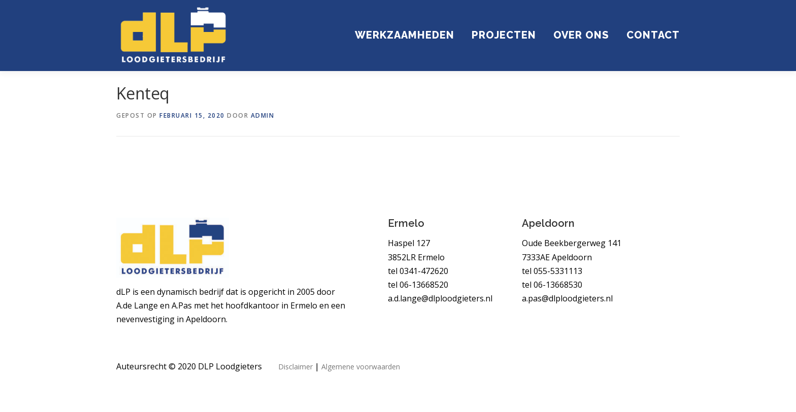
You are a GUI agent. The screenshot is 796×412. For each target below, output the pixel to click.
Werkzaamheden (404, 34)
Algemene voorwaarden (360, 367)
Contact (653, 34)
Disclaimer (295, 367)
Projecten (504, 34)
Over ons (581, 34)
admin (263, 115)
